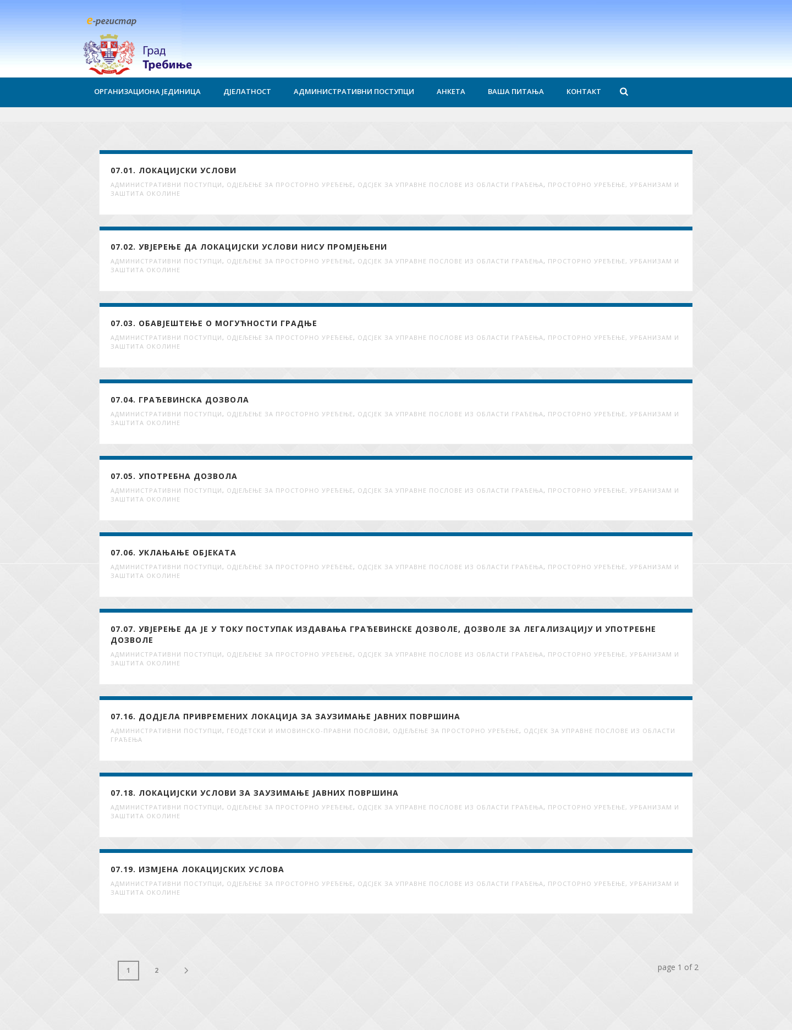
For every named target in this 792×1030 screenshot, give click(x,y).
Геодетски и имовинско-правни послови (307, 730)
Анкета (451, 91)
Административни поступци (354, 91)
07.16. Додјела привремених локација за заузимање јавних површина (285, 716)
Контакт (583, 91)
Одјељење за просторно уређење (290, 184)
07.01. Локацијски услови (174, 170)
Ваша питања (516, 91)
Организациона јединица (147, 91)
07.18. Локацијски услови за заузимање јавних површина (255, 792)
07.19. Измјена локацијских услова (197, 869)
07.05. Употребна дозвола (174, 476)
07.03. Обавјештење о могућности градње (214, 323)
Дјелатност (247, 91)
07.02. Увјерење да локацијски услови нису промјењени (249, 246)
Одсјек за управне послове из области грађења (450, 184)
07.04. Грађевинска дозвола (180, 399)
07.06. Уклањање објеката (174, 552)
